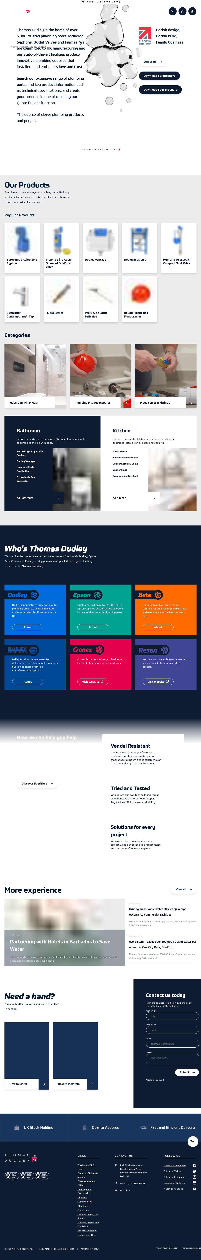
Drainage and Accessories (84, 1191)
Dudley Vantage (26, 461)
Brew (96, 1249)
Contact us (83, 1210)
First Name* (151, 1011)
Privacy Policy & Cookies (166, 1248)
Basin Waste (120, 451)
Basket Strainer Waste (125, 457)
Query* (149, 1052)
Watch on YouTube (180, 1189)
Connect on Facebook (180, 1165)
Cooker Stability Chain (125, 463)
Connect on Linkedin (180, 1183)
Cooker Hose (120, 469)
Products (68, 9)
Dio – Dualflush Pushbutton (25, 469)
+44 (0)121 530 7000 (132, 1183)
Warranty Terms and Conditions (88, 1224)
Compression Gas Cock (125, 475)
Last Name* (151, 1025)
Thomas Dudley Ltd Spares (88, 1216)
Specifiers (89, 9)
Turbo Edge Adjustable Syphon (30, 453)
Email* (148, 1039)
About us (133, 9)
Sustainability (85, 1201)
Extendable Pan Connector (26, 479)
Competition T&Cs (87, 1234)
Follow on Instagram (180, 1177)
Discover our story (32, 566)
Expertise (111, 9)
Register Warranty (87, 1230)
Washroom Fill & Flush (86, 1167)
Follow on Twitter (180, 1171)
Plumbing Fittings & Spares (88, 1175)
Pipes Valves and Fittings (86, 1183)
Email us (125, 1190)
